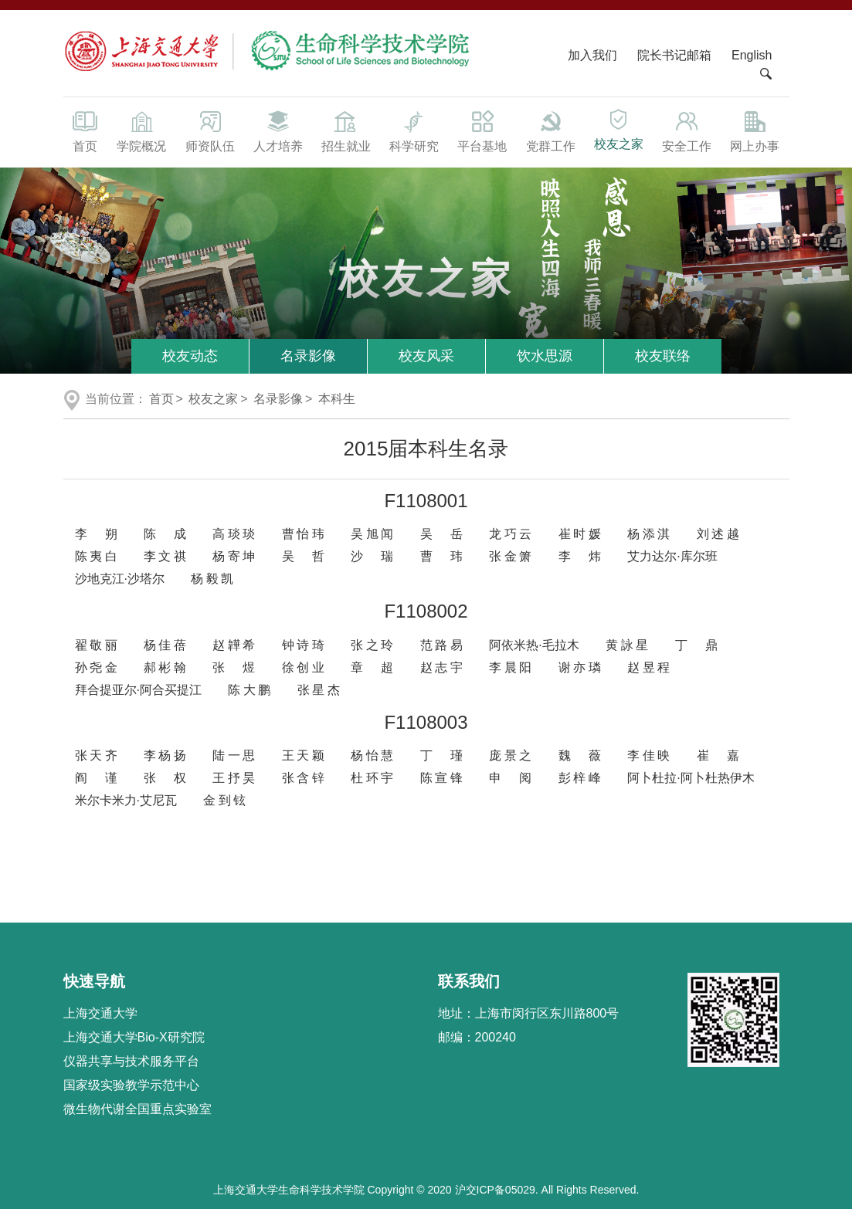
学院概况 (141, 130)
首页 (85, 130)
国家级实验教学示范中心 (131, 1085)
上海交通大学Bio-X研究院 (134, 1037)
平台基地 (482, 130)
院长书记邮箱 (674, 55)
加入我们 (594, 55)
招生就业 (346, 130)
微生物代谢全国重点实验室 (137, 1109)
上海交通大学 (100, 1013)
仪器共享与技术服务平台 (131, 1061)
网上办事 (755, 130)
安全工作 (687, 130)
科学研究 (414, 130)
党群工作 (551, 130)
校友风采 (426, 356)
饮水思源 (544, 356)
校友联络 (663, 356)
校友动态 (190, 356)
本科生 (336, 398)
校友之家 (619, 129)
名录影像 (308, 356)
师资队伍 (210, 130)
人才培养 (278, 130)
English (751, 55)
